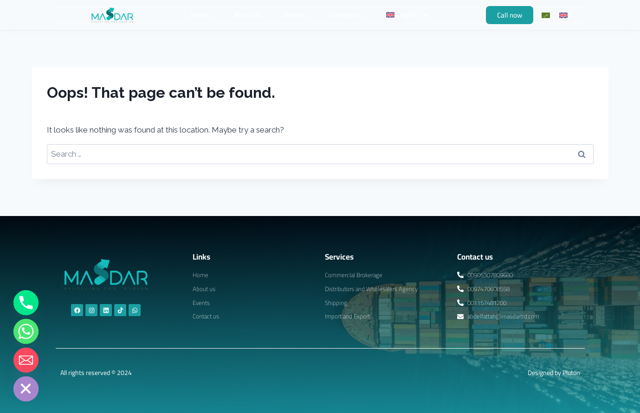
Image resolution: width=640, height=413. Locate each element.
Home (200, 14)
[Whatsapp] (26, 331)
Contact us (345, 14)
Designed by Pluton (554, 373)
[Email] (26, 360)
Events (295, 14)
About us (247, 14)
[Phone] (26, 302)
